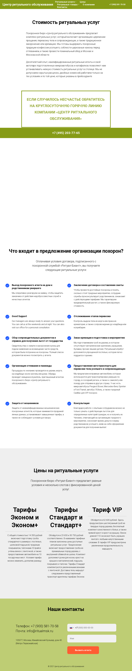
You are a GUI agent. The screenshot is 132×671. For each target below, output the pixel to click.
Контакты (62, 7)
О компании (89, 4)
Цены (83, 2)
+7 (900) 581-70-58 (44, 626)
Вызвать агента (83, 650)
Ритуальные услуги (65, 2)
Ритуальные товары (67, 4)
